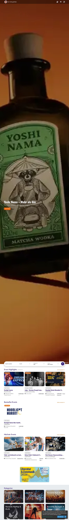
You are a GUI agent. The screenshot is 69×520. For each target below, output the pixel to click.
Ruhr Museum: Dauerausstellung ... (54, 459)
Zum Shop (7, 208)
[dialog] (55, 514)
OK (65, 516)
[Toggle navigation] (64, 2)
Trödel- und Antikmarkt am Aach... (13, 459)
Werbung (20, 370)
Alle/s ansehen (60, 403)
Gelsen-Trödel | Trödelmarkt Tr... (33, 459)
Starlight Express (8, 391)
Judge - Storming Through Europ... (33, 391)
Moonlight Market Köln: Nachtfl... (12, 425)
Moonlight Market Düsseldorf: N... (54, 391)
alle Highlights (60, 369)
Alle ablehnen (61, 516)
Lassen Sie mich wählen (48, 516)
